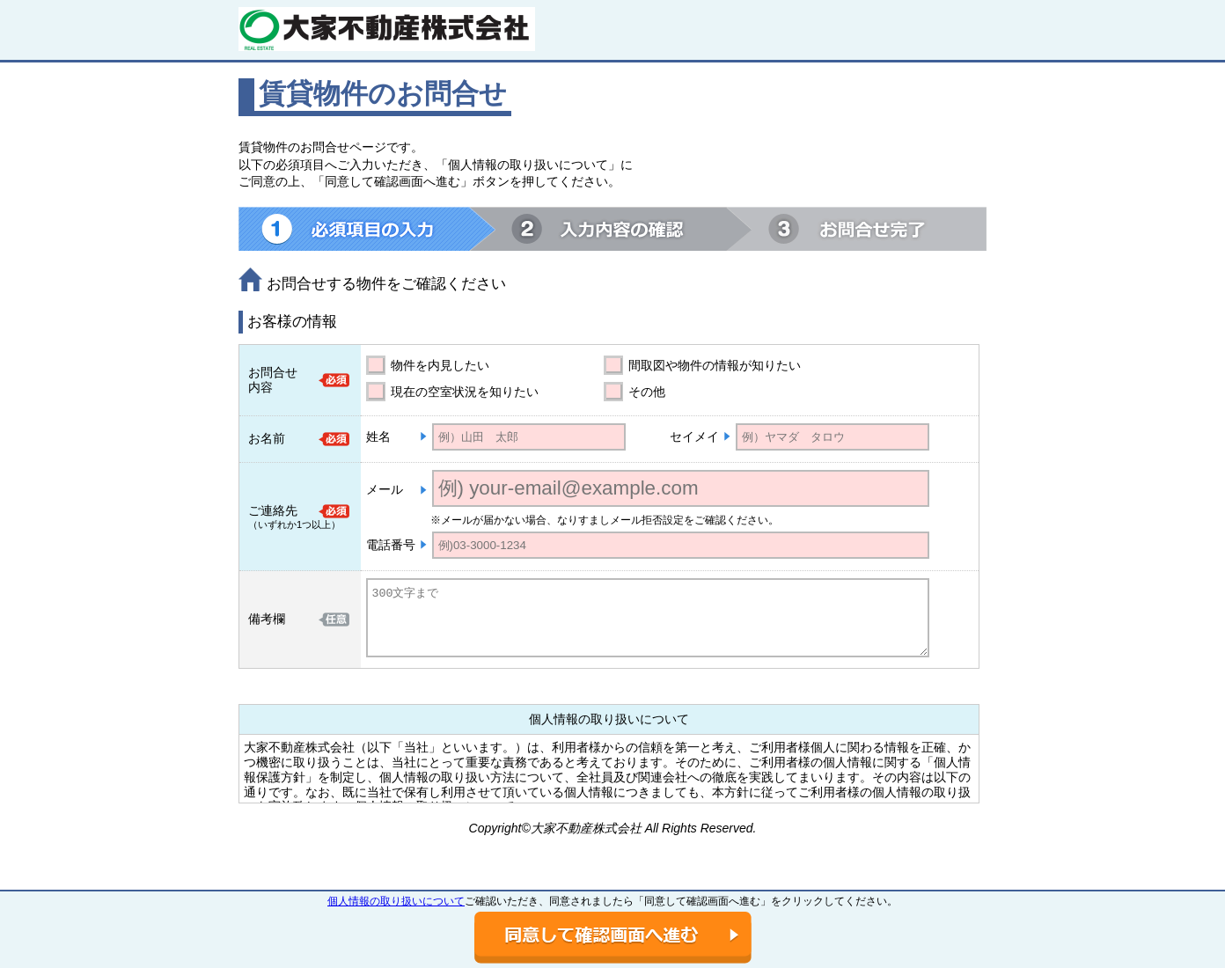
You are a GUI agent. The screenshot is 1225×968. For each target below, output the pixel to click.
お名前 (266, 438)
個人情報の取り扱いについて (396, 901)
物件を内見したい (440, 365)
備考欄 (266, 619)
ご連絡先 (272, 510)
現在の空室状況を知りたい (465, 392)
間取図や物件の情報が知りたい (714, 365)
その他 (646, 392)
